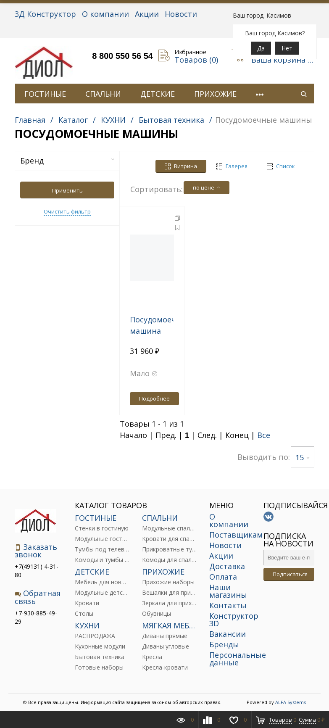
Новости (181, 14)
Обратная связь (38, 597)
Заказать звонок (36, 551)
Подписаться (290, 574)
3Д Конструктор (45, 14)
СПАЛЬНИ (103, 94)
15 (302, 457)
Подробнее (154, 398)
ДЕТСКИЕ (157, 94)
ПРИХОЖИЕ (215, 94)
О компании (105, 14)
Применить (67, 190)
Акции (147, 14)
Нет (287, 48)
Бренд (67, 161)
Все (263, 435)
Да (261, 48)
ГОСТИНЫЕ (45, 94)
